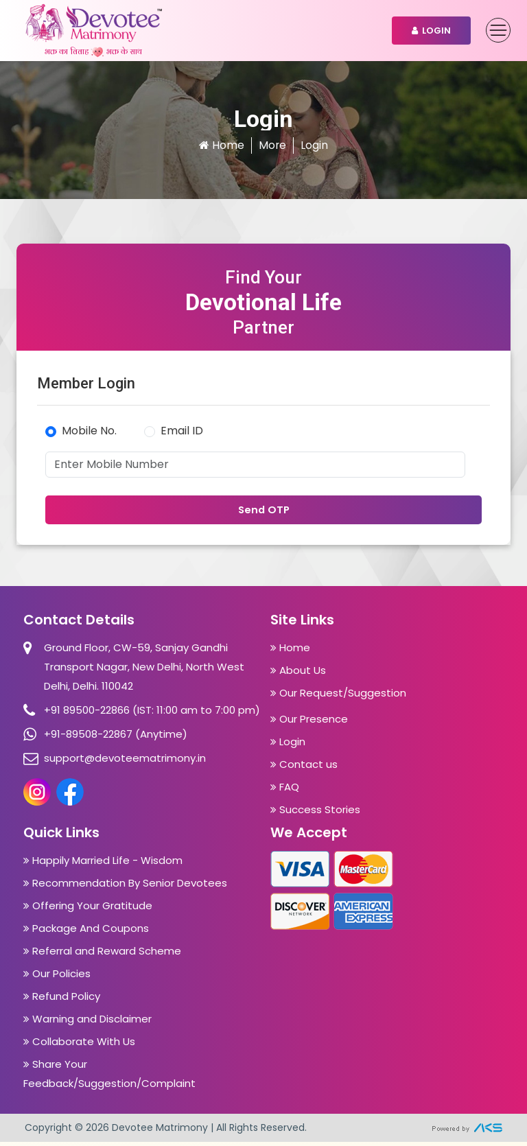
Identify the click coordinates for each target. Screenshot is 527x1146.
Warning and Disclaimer (87, 1023)
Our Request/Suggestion (338, 697)
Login (431, 30)
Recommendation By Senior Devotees (125, 887)
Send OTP (263, 513)
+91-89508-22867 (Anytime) (115, 738)
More (273, 145)
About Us (298, 674)
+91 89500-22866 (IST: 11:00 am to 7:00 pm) (152, 714)
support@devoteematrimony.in (125, 762)
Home (221, 145)
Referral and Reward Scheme (102, 955)
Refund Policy (61, 1000)
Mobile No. (89, 430)
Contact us (304, 768)
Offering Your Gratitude (87, 909)
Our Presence (309, 723)
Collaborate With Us (79, 1045)
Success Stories (315, 813)
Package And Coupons (86, 932)
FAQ (284, 791)
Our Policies (57, 977)
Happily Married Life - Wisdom (103, 864)
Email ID (182, 430)
